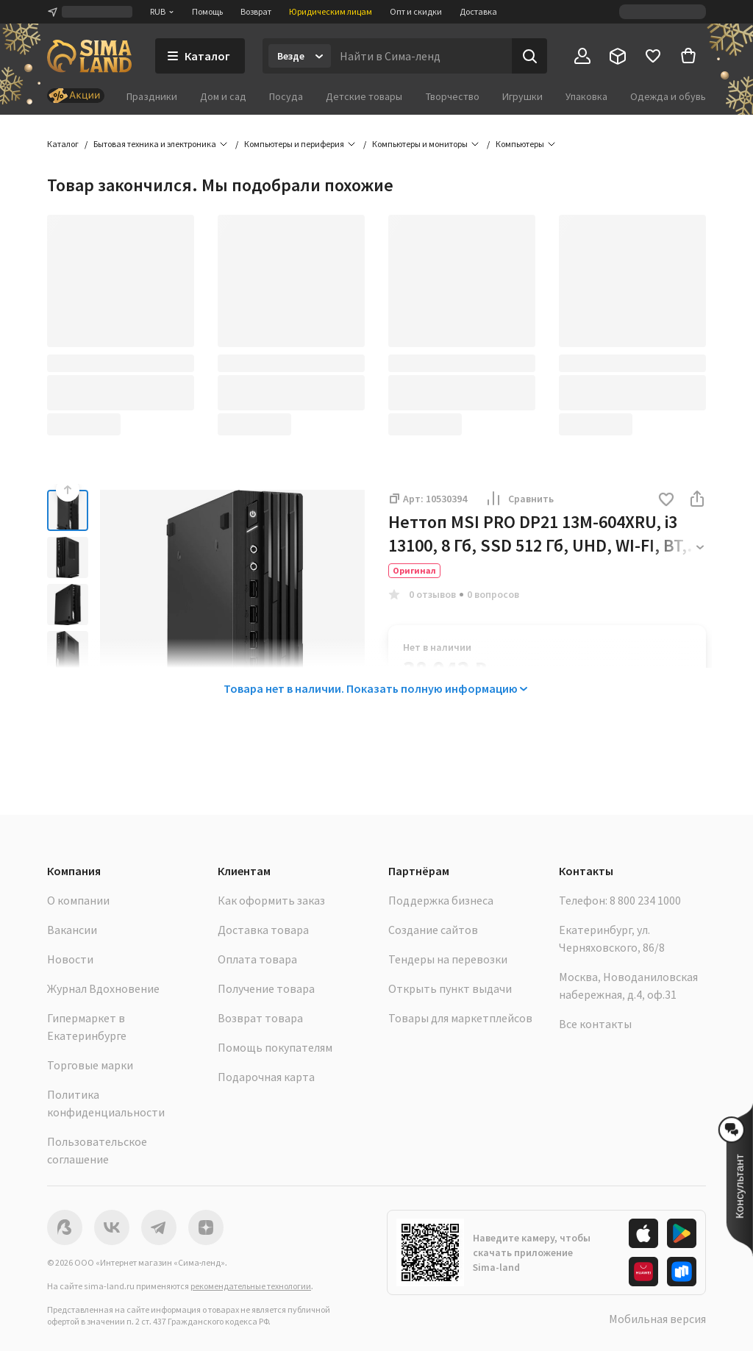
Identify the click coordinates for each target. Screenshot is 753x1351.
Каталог (63, 143)
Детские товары (364, 96)
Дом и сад (223, 96)
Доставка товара (263, 929)
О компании (78, 900)
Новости (70, 959)
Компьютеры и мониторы (420, 143)
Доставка (478, 11)
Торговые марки (90, 1065)
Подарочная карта (266, 1076)
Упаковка (586, 96)
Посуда (286, 96)
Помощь (207, 11)
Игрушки (522, 96)
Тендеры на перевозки (447, 959)
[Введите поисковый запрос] (421, 56)
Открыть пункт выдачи (450, 988)
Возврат (255, 11)
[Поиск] (529, 56)
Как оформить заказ (271, 900)
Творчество (452, 96)
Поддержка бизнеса (440, 900)
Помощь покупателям (275, 1047)
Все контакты (595, 1023)
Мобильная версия (657, 1318)
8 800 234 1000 (645, 900)
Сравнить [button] (519, 498)
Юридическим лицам (330, 11)
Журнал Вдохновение (103, 988)
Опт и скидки (416, 11)
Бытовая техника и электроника (154, 143)
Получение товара (266, 988)
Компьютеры (520, 143)
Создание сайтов (433, 929)
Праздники (151, 96)
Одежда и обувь (668, 96)
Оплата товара (257, 959)
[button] (666, 500)
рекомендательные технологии (250, 1285)
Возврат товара (260, 1017)
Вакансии (72, 929)
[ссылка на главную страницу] (89, 56)
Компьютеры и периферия (294, 143)
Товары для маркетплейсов (460, 1017)
